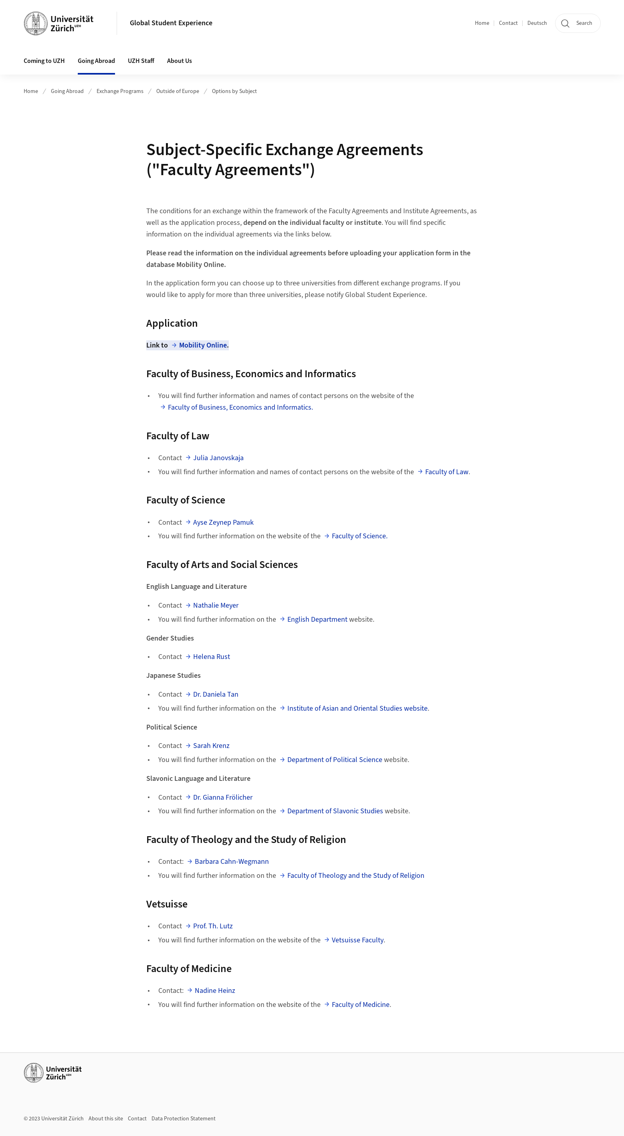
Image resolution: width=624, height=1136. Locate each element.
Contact (508, 23)
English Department (317, 619)
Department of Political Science (335, 760)
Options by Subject (234, 91)
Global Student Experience (171, 23)
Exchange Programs (120, 91)
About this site (106, 1119)
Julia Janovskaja (218, 458)
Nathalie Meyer (215, 605)
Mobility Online (203, 345)
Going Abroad (67, 91)
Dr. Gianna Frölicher (222, 797)
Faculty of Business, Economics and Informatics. (240, 407)
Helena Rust (211, 657)
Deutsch (537, 23)
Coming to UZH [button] (44, 61)
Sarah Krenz (211, 746)
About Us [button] (179, 61)
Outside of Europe (177, 91)
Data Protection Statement (183, 1119)
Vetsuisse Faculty (358, 940)
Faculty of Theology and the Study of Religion (355, 876)
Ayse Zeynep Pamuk (223, 522)
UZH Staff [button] (141, 61)
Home (482, 23)
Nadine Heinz (215, 991)
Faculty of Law (447, 472)
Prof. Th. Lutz (213, 926)
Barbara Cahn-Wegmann (232, 862)
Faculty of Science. (360, 536)
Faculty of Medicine (361, 1005)
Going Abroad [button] (96, 61)
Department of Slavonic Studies (335, 811)
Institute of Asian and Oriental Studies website (357, 708)
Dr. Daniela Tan (215, 694)
